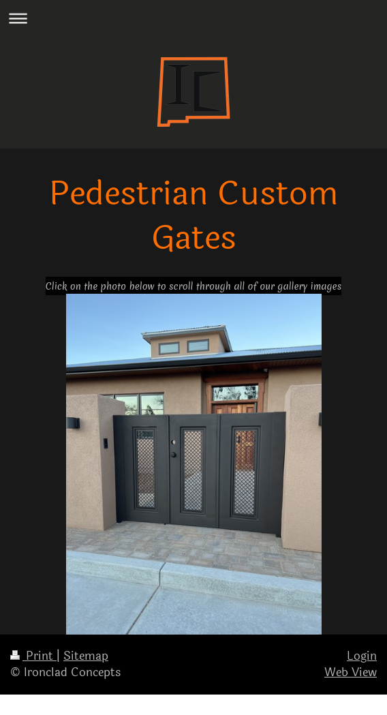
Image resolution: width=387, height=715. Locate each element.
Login (362, 656)
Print (33, 656)
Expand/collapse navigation (193, 18)
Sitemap (85, 656)
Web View (350, 672)
